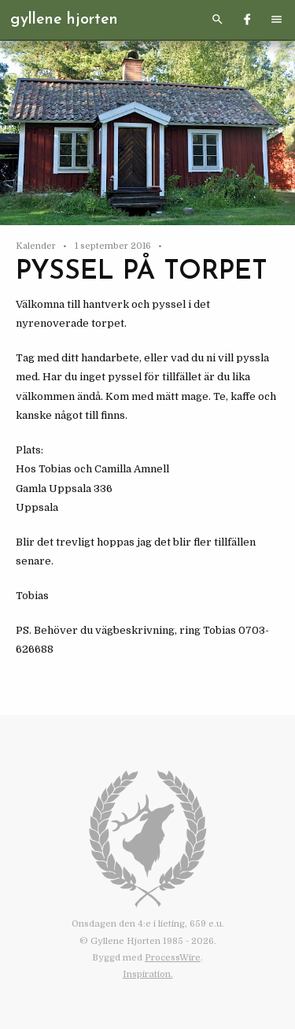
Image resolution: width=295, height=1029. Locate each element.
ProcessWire (173, 958)
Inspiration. (148, 974)
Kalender (37, 246)
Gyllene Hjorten (64, 20)
